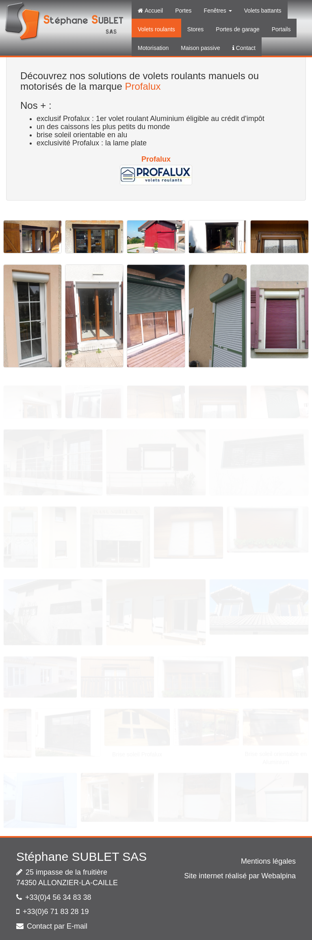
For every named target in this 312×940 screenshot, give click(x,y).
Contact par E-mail (57, 926)
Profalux (142, 86)
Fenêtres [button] (218, 10)
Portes (183, 10)
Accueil (150, 10)
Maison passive (200, 48)
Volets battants (263, 10)
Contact (244, 48)
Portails (281, 29)
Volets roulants (156, 29)
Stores (195, 29)
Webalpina (278, 876)
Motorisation (153, 48)
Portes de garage (237, 29)
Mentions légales (268, 861)
